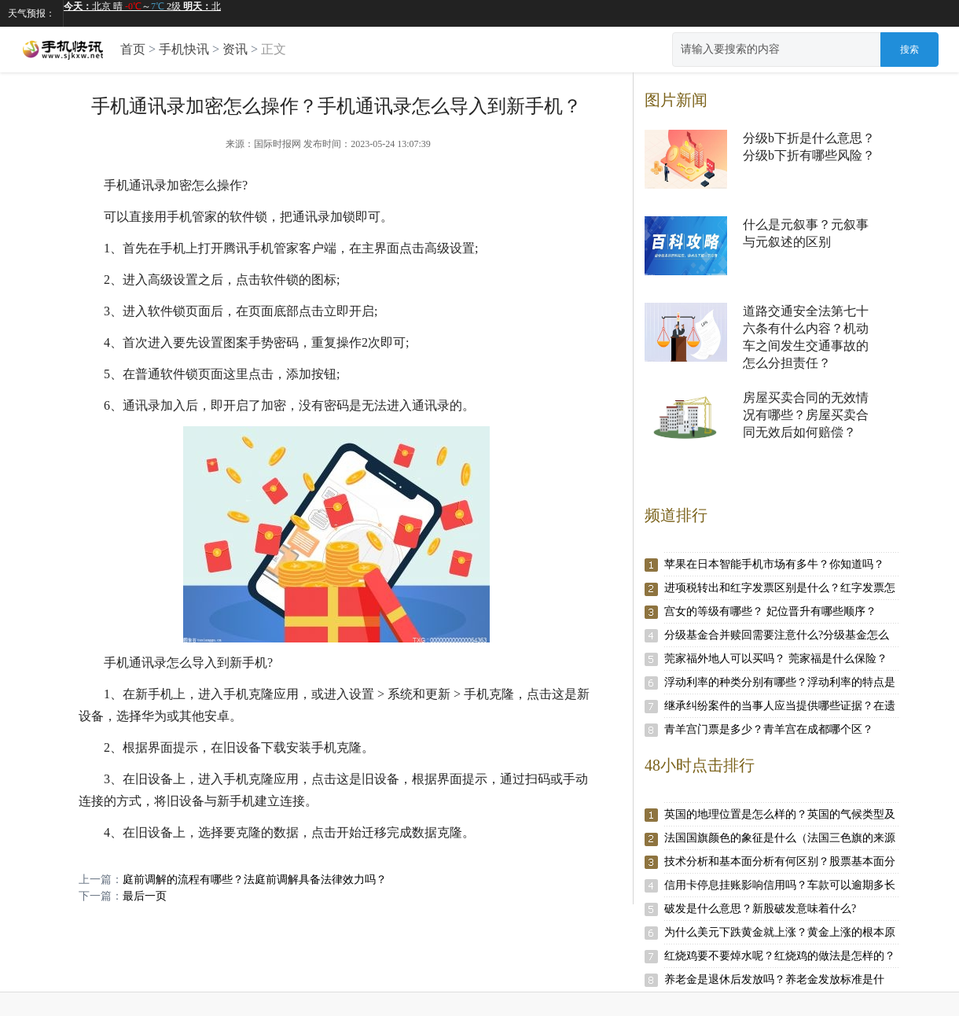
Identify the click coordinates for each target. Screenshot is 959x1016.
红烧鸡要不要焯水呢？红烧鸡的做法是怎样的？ (779, 956)
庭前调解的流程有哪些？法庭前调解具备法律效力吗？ (255, 879)
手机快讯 (184, 49)
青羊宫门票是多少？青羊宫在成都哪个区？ (768, 729)
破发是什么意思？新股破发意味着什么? (760, 909)
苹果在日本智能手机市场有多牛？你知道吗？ (774, 564)
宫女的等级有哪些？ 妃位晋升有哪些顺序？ (770, 611)
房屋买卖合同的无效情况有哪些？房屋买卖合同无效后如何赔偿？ (806, 415)
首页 (132, 49)
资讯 (235, 49)
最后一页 (145, 896)
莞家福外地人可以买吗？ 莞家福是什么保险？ (775, 658)
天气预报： (31, 13)
